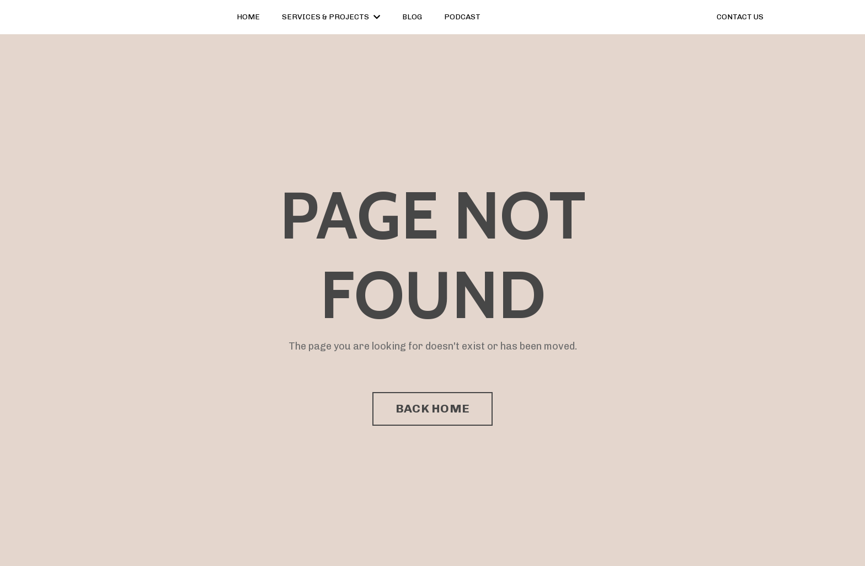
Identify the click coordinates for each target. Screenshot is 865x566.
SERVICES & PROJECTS (331, 17)
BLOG (412, 17)
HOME (248, 17)
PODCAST (462, 17)
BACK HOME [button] (432, 408)
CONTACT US (740, 17)
